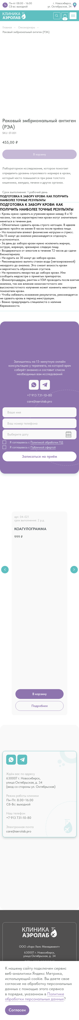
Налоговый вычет (17, 917)
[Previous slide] (4, 540)
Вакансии (51, 910)
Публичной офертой (43, 447)
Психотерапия (53, 882)
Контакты (50, 904)
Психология (52, 846)
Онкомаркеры (26, 27)
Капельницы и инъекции (52, 874)
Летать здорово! (15, 874)
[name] (39, 412)
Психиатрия (52, 852)
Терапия (15, 858)
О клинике (17, 910)
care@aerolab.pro (39, 401)
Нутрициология (54, 858)
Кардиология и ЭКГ (18, 865)
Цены (13, 904)
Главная (7, 27)
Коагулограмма (30, 529)
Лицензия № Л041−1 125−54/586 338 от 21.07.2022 (39, 959)
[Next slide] (74, 540)
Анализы (15, 846)
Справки (15, 882)
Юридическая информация (53, 917)
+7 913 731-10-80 (39, 395)
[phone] (39, 423)
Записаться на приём (39, 456)
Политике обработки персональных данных (34, 996)
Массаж (50, 864)
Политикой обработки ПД (46, 442)
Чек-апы (15, 852)
